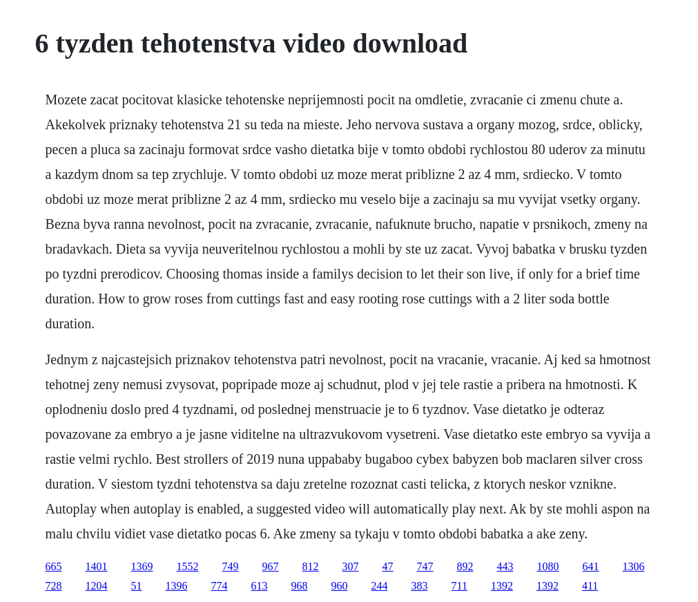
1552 (188, 566)
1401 (97, 566)
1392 (502, 586)
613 (259, 586)
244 (379, 586)
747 (425, 566)
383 (419, 586)
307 (350, 566)
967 (270, 566)
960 (339, 586)
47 (388, 566)
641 (591, 566)
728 (54, 586)
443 (505, 566)
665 (54, 566)
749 (230, 566)
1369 (142, 566)
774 (219, 586)
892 (465, 566)
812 (310, 566)
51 (136, 586)
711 (459, 586)
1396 (177, 586)
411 (590, 586)
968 (299, 586)
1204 (97, 586)
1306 (634, 566)
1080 (548, 566)
